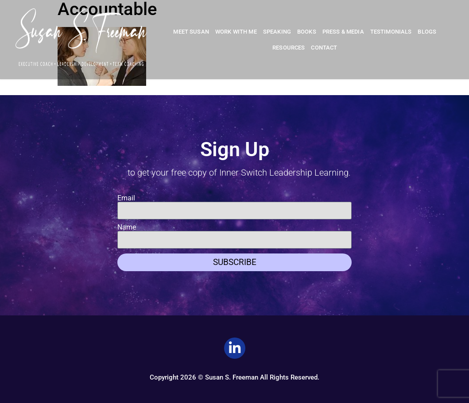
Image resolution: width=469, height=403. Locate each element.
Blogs (427, 31)
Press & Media (343, 31)
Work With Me (236, 31)
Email (126, 198)
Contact (324, 47)
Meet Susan (191, 31)
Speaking (277, 31)
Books (306, 31)
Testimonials (391, 31)
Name (126, 227)
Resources (288, 47)
